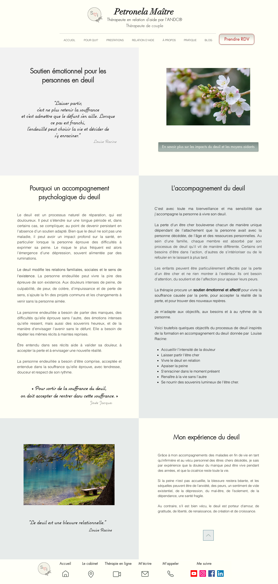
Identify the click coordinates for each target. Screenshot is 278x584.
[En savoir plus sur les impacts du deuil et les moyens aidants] (208, 146)
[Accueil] (65, 573)
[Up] (208, 535)
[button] (90, 40)
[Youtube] (194, 573)
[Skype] (116, 574)
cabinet (193, 525)
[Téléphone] (170, 573)
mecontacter (224, 519)
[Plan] (90, 574)
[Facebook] (211, 573)
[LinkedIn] (220, 573)
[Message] (144, 573)
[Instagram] (202, 573)
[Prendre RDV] (236, 39)
